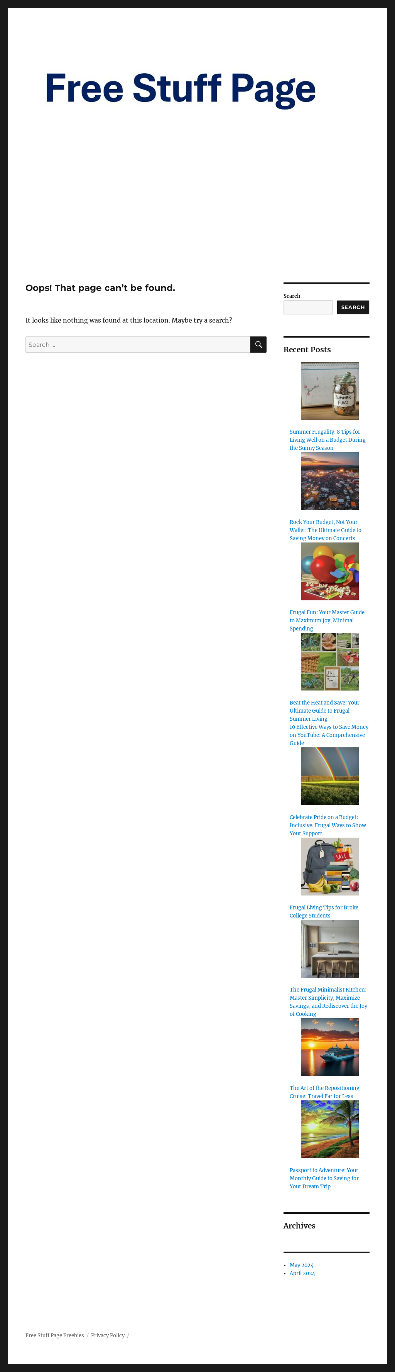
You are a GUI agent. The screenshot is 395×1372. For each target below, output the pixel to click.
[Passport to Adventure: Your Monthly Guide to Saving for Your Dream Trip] (330, 1129)
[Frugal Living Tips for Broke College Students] (330, 867)
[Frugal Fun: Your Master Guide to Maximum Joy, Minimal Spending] (330, 571)
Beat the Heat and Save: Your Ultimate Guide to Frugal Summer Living (325, 711)
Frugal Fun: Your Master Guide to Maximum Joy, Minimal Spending (327, 620)
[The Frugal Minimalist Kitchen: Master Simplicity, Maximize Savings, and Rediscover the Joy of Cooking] (330, 949)
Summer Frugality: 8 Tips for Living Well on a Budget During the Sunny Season (328, 440)
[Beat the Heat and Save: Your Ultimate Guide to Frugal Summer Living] (330, 662)
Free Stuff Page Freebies (54, 1335)
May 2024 (302, 1265)
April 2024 (302, 1273)
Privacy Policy (108, 1335)
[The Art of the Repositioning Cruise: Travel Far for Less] (330, 1047)
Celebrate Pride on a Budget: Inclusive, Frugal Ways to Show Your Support (328, 825)
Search (292, 296)
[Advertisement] (199, 225)
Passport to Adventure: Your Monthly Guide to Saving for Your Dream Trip (324, 1178)
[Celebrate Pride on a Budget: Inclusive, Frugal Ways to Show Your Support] (330, 776)
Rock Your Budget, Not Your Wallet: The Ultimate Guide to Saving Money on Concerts (325, 530)
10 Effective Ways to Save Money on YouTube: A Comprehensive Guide (329, 735)
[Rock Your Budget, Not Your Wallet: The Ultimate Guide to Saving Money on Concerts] (330, 481)
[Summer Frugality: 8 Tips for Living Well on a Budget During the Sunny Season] (330, 391)
